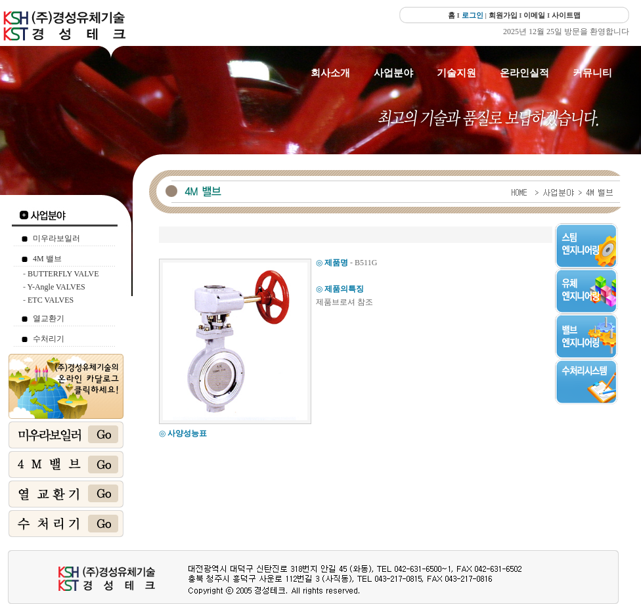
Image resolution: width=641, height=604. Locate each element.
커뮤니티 (592, 73)
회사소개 (330, 73)
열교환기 (48, 318)
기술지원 (456, 73)
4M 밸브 (47, 258)
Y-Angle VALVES (56, 286)
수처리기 (48, 338)
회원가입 (503, 15)
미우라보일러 (56, 238)
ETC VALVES (51, 300)
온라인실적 (524, 73)
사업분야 (393, 73)
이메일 (534, 15)
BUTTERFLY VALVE (63, 273)
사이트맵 (566, 15)
